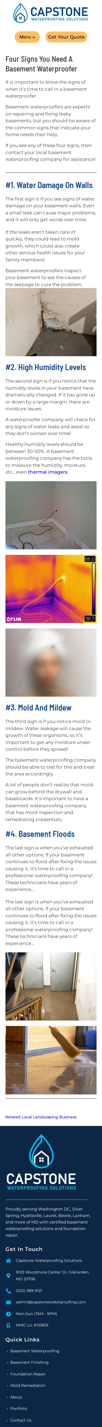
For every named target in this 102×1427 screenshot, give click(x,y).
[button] (27, 37)
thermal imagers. (48, 472)
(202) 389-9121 (29, 1290)
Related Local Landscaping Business (41, 1117)
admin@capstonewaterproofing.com (51, 1302)
